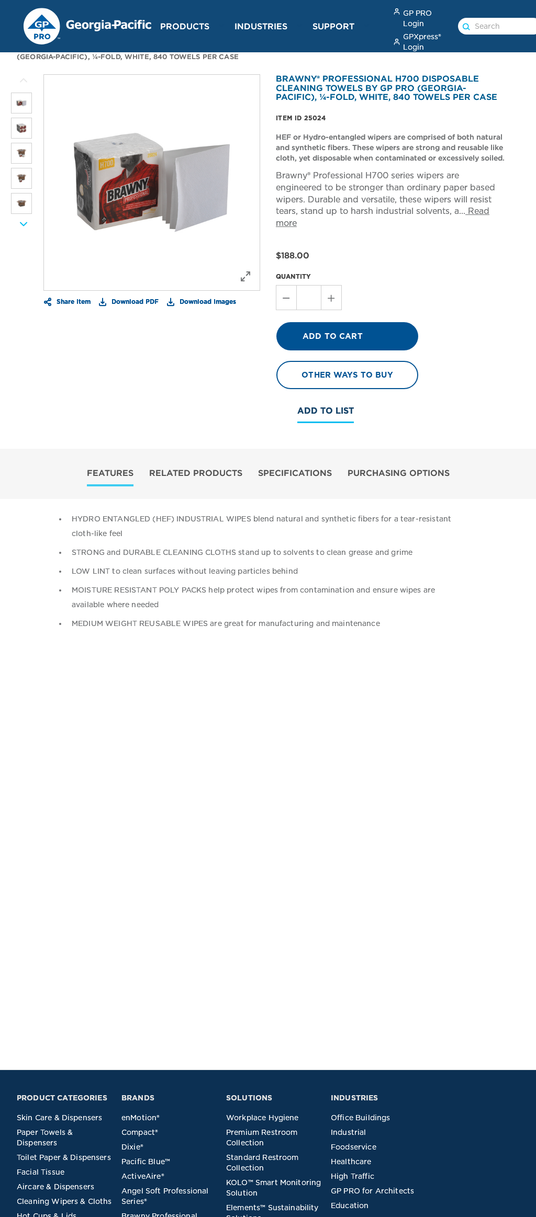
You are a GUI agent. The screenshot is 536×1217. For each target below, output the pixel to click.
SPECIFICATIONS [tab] (295, 473)
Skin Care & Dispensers (59, 1117)
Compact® (139, 1132)
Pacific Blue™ (145, 1161)
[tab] (110, 474)
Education (349, 1205)
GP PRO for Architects (372, 1191)
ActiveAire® (142, 1176)
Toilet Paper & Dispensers (64, 1157)
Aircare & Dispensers (55, 1186)
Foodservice (353, 1147)
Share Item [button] (72, 301)
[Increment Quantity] (331, 297)
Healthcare (351, 1161)
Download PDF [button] (134, 301)
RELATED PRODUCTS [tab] (195, 473)
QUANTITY (293, 276)
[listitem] (21, 103)
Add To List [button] (325, 411)
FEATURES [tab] (110, 473)
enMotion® (140, 1117)
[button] (222, 25)
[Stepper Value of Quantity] (308, 297)
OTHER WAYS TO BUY (347, 375)
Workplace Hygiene (262, 1117)
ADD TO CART (333, 336)
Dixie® (132, 1147)
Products (184, 26)
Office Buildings (360, 1117)
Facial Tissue (40, 1172)
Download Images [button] (206, 301)
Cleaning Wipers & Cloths (64, 1201)
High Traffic (352, 1176)
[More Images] (23, 80)
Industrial (348, 1132)
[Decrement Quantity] (286, 297)
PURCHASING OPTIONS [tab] (399, 473)
